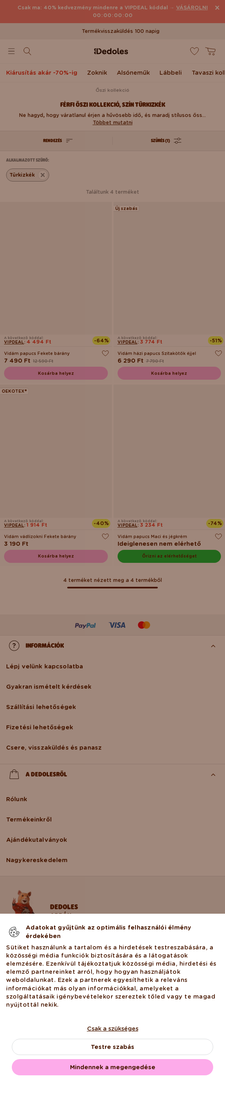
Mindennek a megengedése (112, 1067)
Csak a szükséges (112, 1028)
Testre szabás (112, 1047)
